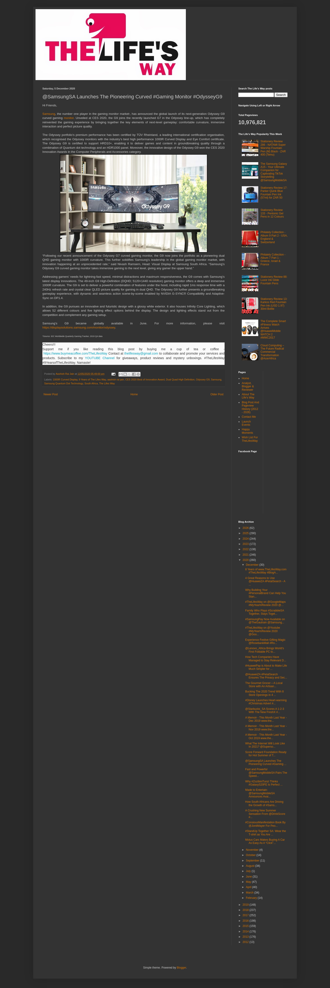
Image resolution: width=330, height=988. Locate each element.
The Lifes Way (107, 383)
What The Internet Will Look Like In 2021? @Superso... (265, 745)
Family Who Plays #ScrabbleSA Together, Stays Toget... (264, 612)
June (249, 876)
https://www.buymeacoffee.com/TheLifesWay (75, 353)
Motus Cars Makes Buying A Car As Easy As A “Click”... (265, 841)
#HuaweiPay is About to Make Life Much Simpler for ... (266, 667)
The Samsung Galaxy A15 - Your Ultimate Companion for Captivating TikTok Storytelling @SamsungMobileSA (274, 172)
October (251, 855)
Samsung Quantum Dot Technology (63, 383)
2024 (246, 538)
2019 (246, 904)
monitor (69, 118)
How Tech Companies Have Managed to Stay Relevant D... (265, 658)
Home (134, 394)
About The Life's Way (248, 396)
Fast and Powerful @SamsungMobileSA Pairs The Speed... (266, 773)
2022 (246, 549)
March (250, 892)
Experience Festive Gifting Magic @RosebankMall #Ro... (265, 641)
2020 (246, 560)
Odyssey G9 (202, 379)
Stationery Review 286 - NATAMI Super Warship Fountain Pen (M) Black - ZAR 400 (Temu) (273, 148)
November (252, 849)
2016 (246, 920)
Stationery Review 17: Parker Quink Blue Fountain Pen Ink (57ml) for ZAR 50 (274, 192)
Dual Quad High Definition (180, 379)
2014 (246, 931)
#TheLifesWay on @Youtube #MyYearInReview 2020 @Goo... (262, 631)
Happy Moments (247, 431)
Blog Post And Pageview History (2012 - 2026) (250, 407)
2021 (246, 554)
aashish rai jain (115, 379)
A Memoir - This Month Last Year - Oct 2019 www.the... (266, 736)
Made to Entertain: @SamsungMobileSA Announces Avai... (260, 793)
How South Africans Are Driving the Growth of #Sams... (264, 803)
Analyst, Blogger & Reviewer (248, 386)
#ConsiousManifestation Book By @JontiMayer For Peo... (265, 824)
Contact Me (249, 416)
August (250, 865)
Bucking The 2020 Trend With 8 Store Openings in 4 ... (264, 693)
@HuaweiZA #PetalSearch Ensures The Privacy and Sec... (266, 676)
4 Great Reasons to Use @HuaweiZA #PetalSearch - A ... (265, 581)
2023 (246, 544)
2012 (246, 942)
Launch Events (246, 423)
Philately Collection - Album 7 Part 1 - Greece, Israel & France (273, 259)
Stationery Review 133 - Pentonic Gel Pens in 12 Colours (272, 213)
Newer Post (51, 394)
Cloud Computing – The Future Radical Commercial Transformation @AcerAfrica (272, 352)
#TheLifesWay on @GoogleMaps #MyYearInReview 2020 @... (265, 603)
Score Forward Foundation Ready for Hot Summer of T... (265, 754)
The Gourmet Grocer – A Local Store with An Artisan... (264, 684)
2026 (246, 528)
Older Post (216, 394)
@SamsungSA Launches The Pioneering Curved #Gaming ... (265, 762)
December (252, 564)
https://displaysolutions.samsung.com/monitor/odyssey (78, 327)
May (249, 881)
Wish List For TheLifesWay (250, 439)
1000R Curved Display (65, 379)
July (249, 871)
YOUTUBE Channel (99, 358)
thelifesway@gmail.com (141, 353)
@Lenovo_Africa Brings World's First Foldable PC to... (264, 650)
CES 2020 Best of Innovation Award (145, 379)
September (253, 860)
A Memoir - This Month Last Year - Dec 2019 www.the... (266, 719)
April (249, 887)
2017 (246, 915)
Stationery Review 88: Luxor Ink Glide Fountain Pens (274, 280)
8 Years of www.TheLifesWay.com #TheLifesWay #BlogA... (265, 571)
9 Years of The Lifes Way (92, 379)
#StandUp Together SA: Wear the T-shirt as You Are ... (265, 832)
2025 (246, 533)
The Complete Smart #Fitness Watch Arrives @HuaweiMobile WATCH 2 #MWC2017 (273, 329)
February (252, 897)
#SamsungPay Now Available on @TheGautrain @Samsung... (265, 621)
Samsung (48, 114)
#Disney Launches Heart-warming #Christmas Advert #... (266, 702)
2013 (246, 936)
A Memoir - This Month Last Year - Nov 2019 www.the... (266, 727)
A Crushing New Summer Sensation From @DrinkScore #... (265, 814)
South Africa (91, 383)
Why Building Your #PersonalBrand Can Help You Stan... (265, 593)
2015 (246, 926)
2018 (246, 910)
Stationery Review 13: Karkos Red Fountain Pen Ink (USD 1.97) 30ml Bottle (274, 303)
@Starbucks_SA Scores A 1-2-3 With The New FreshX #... (264, 710)
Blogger (181, 967)
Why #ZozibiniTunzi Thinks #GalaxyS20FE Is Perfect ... (264, 783)
